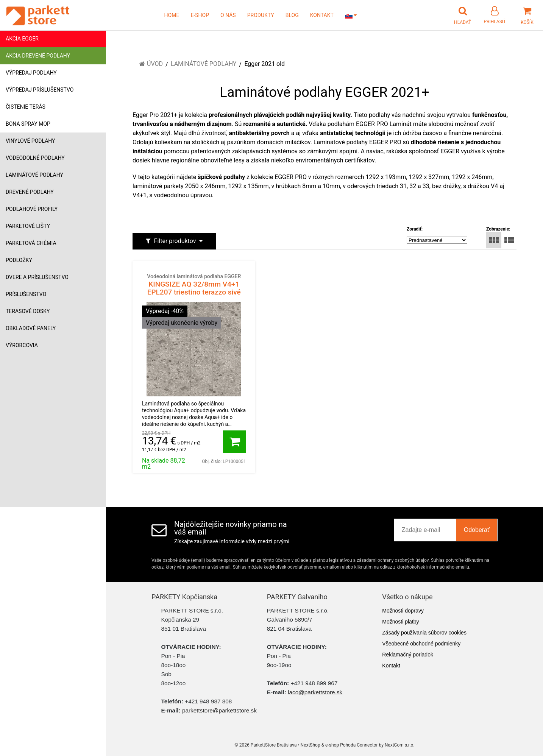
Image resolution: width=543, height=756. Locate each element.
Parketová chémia (31, 243)
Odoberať (477, 530)
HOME (171, 15)
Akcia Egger (22, 39)
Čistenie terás (25, 107)
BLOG (292, 15)
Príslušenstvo (26, 294)
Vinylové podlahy (30, 141)
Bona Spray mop (28, 124)
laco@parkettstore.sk (315, 692)
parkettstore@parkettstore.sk (219, 710)
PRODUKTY (260, 15)
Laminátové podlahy (34, 175)
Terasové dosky (28, 311)
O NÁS (228, 15)
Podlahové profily (32, 209)
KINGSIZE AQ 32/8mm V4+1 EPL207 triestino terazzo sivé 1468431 (194, 288)
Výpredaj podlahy (31, 73)
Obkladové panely (31, 328)
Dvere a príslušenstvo (37, 277)
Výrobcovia (22, 345)
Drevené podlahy (30, 192)
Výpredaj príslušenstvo (39, 90)
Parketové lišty (28, 226)
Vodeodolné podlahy (35, 158)
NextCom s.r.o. (400, 745)
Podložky (19, 260)
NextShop (310, 745)
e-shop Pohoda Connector (351, 745)
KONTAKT (322, 15)
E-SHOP (199, 15)
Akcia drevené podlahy (38, 56)
